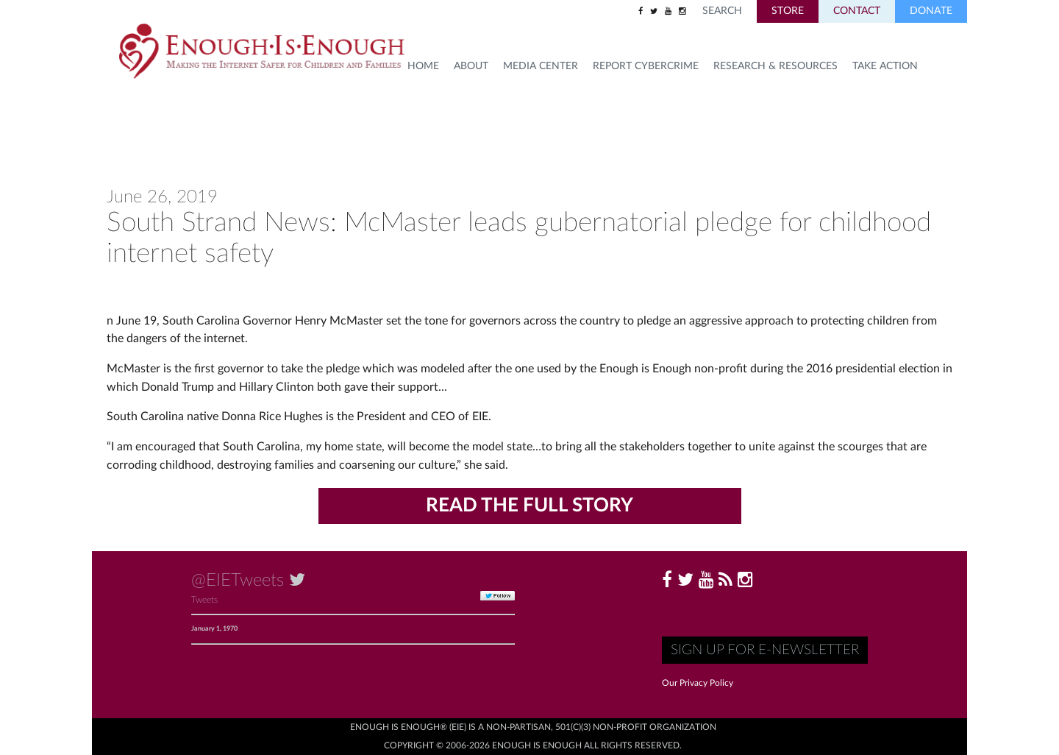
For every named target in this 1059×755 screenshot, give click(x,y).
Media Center (540, 66)
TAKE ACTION (885, 66)
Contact (856, 11)
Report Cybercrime (646, 66)
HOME (423, 66)
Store (787, 11)
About (471, 66)
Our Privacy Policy (697, 682)
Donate (931, 11)
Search (722, 11)
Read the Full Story (529, 505)
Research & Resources (775, 66)
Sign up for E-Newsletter (765, 650)
